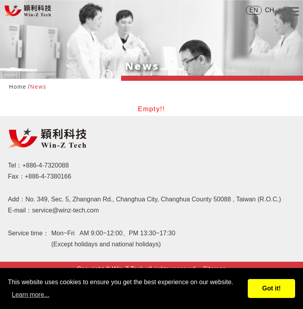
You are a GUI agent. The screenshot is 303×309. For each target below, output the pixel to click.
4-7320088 (54, 165)
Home (17, 87)
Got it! (271, 288)
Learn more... (30, 294)
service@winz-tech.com (65, 210)
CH (269, 10)
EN (253, 10)
